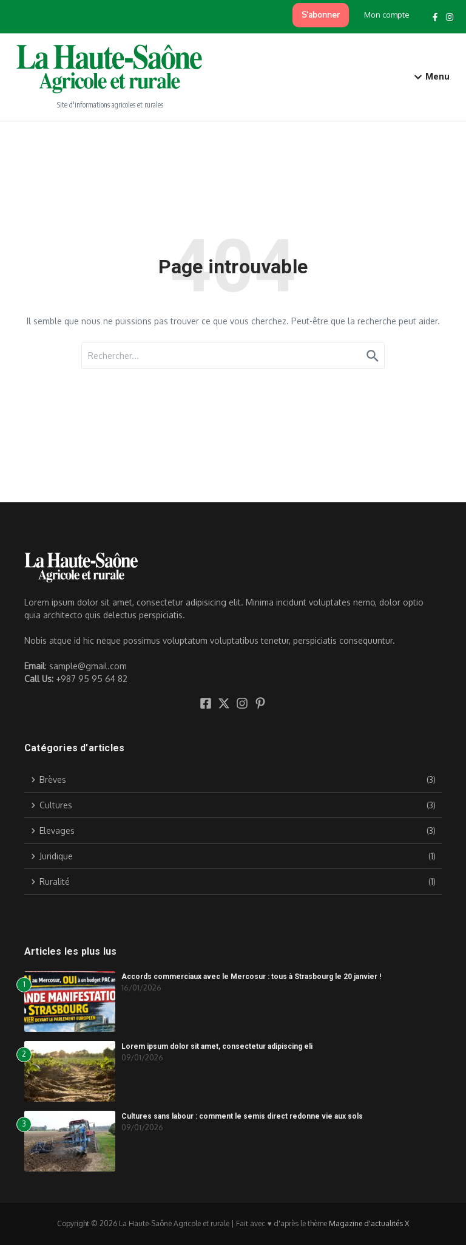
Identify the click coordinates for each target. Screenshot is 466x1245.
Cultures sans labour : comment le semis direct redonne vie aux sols (242, 1116)
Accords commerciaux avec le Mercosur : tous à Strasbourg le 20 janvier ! (251, 976)
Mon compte (387, 14)
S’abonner (321, 14)
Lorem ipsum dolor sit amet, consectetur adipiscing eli (216, 1046)
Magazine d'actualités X (369, 1223)
